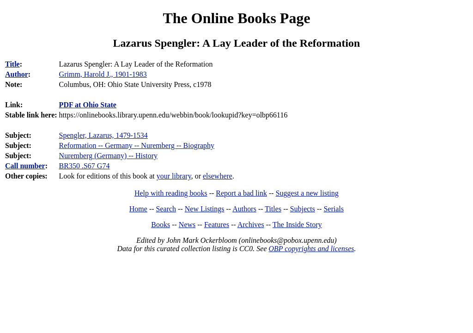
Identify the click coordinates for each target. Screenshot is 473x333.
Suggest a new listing (307, 193)
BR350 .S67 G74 (84, 166)
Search (166, 209)
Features (216, 224)
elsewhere (217, 176)
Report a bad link (241, 193)
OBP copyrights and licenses (311, 249)
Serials (334, 209)
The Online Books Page (236, 18)
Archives (250, 224)
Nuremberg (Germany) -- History (108, 156)
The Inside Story (297, 224)
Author (16, 74)
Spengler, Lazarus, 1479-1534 (103, 135)
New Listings (204, 209)
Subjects (302, 209)
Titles (273, 209)
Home (138, 209)
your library (174, 176)
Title (12, 64)
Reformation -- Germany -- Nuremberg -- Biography (136, 145)
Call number (25, 166)
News (187, 224)
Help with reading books (170, 193)
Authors (244, 209)
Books (160, 224)
